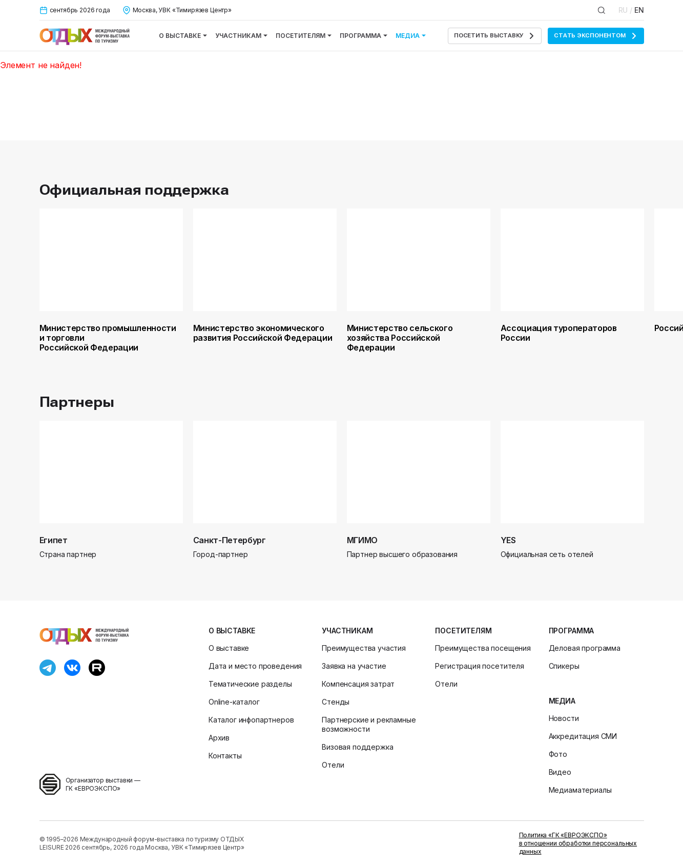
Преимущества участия (364, 648)
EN (639, 10)
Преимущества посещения (482, 648)
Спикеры (564, 666)
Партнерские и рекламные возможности (369, 724)
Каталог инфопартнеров (251, 719)
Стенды (335, 701)
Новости (564, 718)
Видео (560, 772)
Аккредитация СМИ (583, 736)
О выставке (183, 35)
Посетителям (304, 35)
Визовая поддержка (357, 747)
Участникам (241, 35)
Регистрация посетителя (479, 666)
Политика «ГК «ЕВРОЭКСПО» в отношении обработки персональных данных (578, 843)
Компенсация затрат (358, 683)
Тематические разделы (250, 683)
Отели (333, 764)
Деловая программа (584, 648)
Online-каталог (234, 701)
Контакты (225, 755)
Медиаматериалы (580, 790)
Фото (558, 754)
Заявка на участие (354, 666)
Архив (219, 737)
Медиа (411, 35)
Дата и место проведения (255, 666)
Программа (363, 35)
